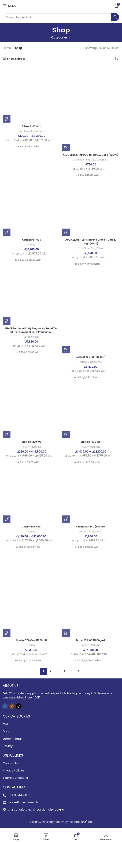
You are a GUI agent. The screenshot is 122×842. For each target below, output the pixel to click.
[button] (66, 147)
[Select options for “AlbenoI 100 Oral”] (6, 119)
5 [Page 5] (71, 675)
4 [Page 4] (64, 675)
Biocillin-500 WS (90, 445)
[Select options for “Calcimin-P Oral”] (6, 523)
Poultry (31, 248)
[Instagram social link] (12, 710)
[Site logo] (61, 5)
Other (86, 252)
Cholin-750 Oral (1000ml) (31, 644)
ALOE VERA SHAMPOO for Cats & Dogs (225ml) (90, 157)
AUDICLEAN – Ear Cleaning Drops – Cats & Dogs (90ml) (90, 245)
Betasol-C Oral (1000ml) (90, 361)
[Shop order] (116, 59)
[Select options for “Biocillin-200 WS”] (6, 438)
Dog (93, 163)
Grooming (83, 163)
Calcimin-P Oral (31, 530)
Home (7, 48)
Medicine (36, 450)
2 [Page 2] (50, 675)
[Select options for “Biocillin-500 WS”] (66, 438)
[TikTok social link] (19, 710)
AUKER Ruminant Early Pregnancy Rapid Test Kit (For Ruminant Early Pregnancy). (31, 334)
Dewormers (40, 131)
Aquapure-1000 (31, 243)
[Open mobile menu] (9, 6)
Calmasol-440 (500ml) (90, 530)
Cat (73, 163)
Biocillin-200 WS (31, 445)
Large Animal (23, 131)
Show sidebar (16, 58)
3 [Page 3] (57, 675)
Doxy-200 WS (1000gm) (90, 644)
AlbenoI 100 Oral (31, 126)
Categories (59, 37)
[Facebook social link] (5, 710)
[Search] (61, 17)
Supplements (95, 365)
